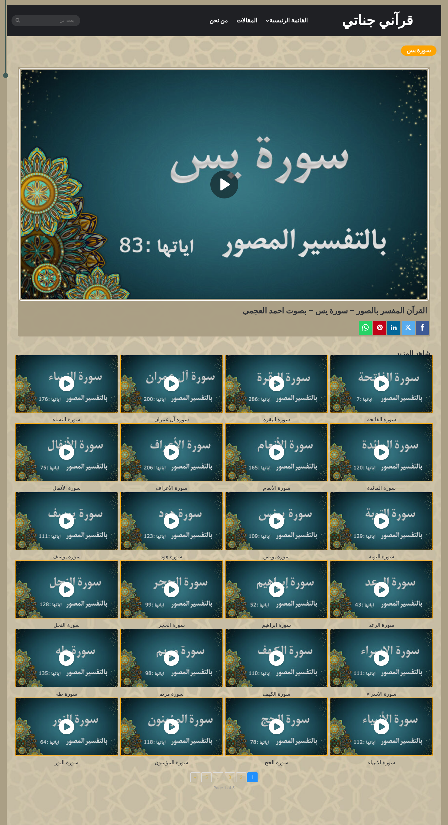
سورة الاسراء (381, 694)
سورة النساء (66, 419)
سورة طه (66, 694)
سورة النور (66, 762)
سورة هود (171, 557)
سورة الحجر (171, 625)
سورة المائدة (381, 488)
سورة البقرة (276, 419)
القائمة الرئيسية (288, 20)
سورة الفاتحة (381, 419)
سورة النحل (66, 625)
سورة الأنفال (67, 488)
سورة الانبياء (381, 762)
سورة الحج (276, 762)
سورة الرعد (381, 625)
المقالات (246, 20)
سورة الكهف (276, 694)
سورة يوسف (67, 557)
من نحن (218, 20)
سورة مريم (171, 694)
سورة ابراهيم (276, 625)
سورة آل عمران (171, 419)
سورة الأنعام (276, 488)
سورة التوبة (381, 557)
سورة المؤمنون (171, 762)
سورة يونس (276, 557)
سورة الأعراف (171, 488)
